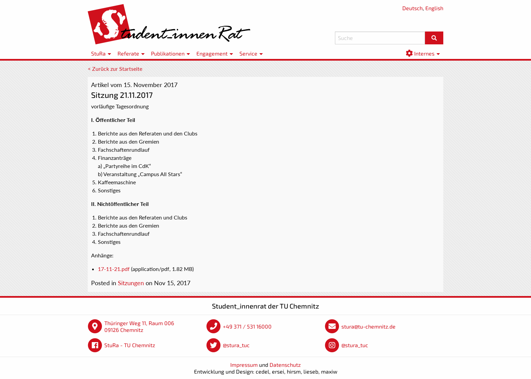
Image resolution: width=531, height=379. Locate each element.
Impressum (244, 364)
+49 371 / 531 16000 (247, 326)
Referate (128, 53)
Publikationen (168, 53)
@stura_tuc (236, 345)
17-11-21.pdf (114, 269)
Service (248, 53)
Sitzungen (131, 283)
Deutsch (412, 8)
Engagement (212, 53)
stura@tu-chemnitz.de (368, 326)
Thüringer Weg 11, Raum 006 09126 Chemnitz (139, 326)
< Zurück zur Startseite (115, 68)
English (434, 8)
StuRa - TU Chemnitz (129, 345)
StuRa (98, 53)
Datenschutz (285, 364)
